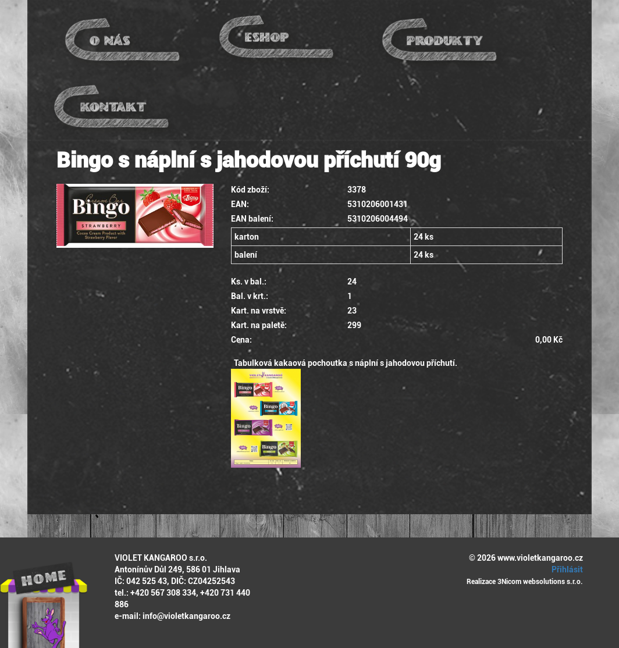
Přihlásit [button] (565, 569)
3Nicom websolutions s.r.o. (540, 582)
